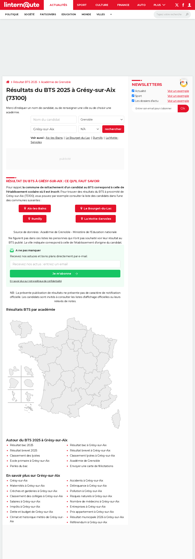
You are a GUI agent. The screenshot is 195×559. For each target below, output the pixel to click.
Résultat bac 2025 (21, 445)
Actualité (139, 91)
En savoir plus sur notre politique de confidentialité (36, 281)
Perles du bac (19, 466)
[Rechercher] (172, 14)
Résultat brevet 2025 (23, 450)
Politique (11, 14)
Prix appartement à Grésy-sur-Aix (92, 511)
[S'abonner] (160, 108)
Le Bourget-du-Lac (78, 138)
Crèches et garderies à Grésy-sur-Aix (33, 491)
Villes (101, 14)
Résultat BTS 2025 (25, 82)
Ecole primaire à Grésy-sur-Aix (29, 460)
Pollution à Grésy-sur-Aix (86, 491)
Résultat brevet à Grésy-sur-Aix (90, 450)
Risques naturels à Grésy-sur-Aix (91, 496)
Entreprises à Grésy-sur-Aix (88, 506)
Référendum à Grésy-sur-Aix (88, 522)
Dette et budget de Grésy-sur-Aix (31, 511)
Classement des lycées (25, 455)
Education (69, 14)
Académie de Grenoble (56, 82)
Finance (123, 5)
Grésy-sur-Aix (19, 480)
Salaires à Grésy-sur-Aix (25, 501)
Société (29, 14)
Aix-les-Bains (54, 138)
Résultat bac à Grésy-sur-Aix (88, 445)
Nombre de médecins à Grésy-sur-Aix (94, 501)
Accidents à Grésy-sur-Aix (86, 480)
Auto (141, 5)
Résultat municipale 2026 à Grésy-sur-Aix (97, 517)
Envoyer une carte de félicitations (91, 466)
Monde (86, 14)
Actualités (58, 5)
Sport (82, 5)
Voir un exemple (178, 91)
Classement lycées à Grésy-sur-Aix (92, 455)
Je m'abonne (62, 273)
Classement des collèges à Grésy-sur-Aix (36, 496)
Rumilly (98, 138)
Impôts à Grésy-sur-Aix (25, 506)
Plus (159, 5)
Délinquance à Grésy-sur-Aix (88, 485)
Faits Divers (48, 14)
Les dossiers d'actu (145, 101)
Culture (101, 5)
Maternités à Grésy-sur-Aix (27, 485)
